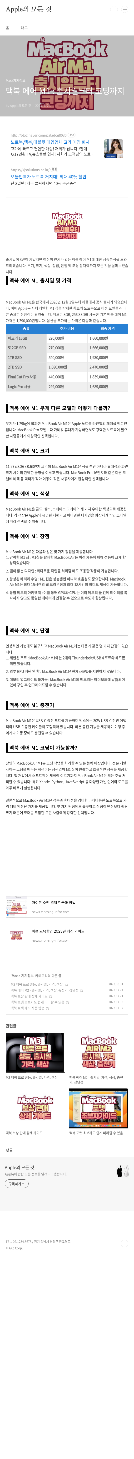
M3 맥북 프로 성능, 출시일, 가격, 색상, (37, 984)
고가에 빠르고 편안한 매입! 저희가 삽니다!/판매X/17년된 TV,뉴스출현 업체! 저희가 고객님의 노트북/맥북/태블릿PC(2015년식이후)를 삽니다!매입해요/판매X (51, 151)
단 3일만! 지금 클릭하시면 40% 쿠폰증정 (44, 183)
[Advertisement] (67, 855)
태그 (24, 27)
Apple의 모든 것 (29, 9)
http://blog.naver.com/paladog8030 (39, 135)
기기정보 (27, 975)
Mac (15, 975)
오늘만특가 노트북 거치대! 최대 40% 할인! (49, 177)
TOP (124, 1243)
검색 (114, 9)
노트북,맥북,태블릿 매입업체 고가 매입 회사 (50, 142)
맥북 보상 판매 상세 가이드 (29, 996)
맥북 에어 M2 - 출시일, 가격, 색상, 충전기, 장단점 (45, 990)
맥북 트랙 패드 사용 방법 (28, 1008)
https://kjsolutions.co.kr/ (30, 170)
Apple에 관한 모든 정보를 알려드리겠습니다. (36, 1174)
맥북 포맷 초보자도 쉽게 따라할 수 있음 (38, 1002)
